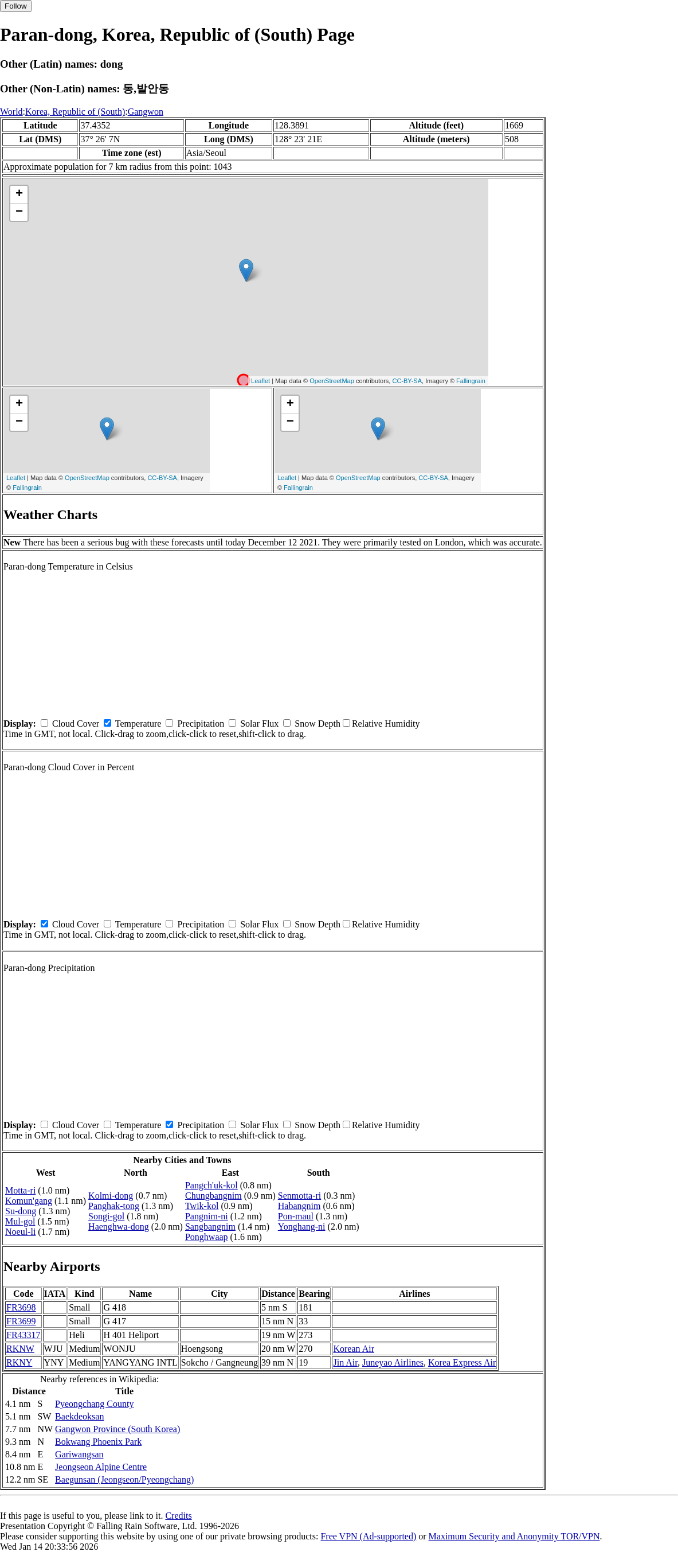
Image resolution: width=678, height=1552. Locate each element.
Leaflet (260, 380)
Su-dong (20, 1211)
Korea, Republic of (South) (75, 111)
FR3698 (21, 1307)
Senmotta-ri (300, 1195)
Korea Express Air (462, 1362)
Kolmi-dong (110, 1195)
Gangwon (145, 111)
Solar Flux (259, 723)
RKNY (19, 1362)
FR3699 (21, 1321)
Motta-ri (20, 1190)
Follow (16, 6)
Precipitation (200, 723)
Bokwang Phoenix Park (98, 1441)
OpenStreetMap (331, 380)
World (11, 111)
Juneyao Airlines (393, 1362)
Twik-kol (201, 1206)
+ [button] (19, 194)
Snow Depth (317, 723)
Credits (178, 1515)
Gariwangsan (79, 1454)
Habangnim (299, 1206)
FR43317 (23, 1335)
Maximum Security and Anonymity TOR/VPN (514, 1536)
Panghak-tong (113, 1206)
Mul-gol (20, 1221)
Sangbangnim (210, 1226)
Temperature (138, 723)
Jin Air (345, 1362)
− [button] (19, 212)
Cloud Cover (75, 723)
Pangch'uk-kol (211, 1185)
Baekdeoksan (79, 1416)
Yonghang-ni (302, 1226)
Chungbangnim (213, 1195)
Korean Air (353, 1349)
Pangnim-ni (206, 1216)
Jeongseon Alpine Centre (101, 1467)
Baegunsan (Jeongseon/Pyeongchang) (124, 1479)
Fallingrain (470, 380)
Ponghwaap (206, 1237)
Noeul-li (20, 1232)
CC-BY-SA (407, 380)
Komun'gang (28, 1201)
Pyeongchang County (94, 1404)
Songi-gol (106, 1216)
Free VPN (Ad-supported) (368, 1536)
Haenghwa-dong (118, 1226)
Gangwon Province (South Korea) (117, 1429)
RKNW (20, 1349)
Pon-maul (295, 1216)
